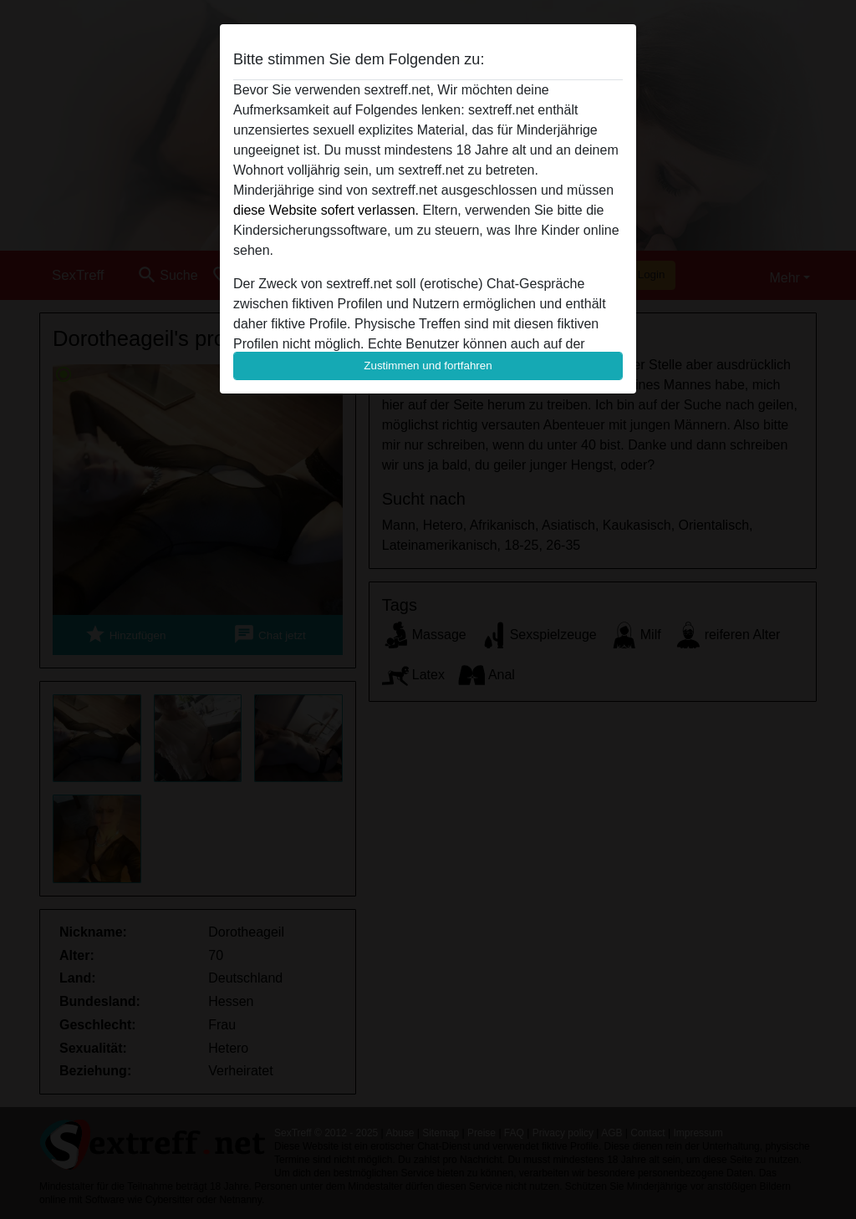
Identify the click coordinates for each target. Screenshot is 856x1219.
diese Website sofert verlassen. (326, 210)
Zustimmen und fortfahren (428, 365)
